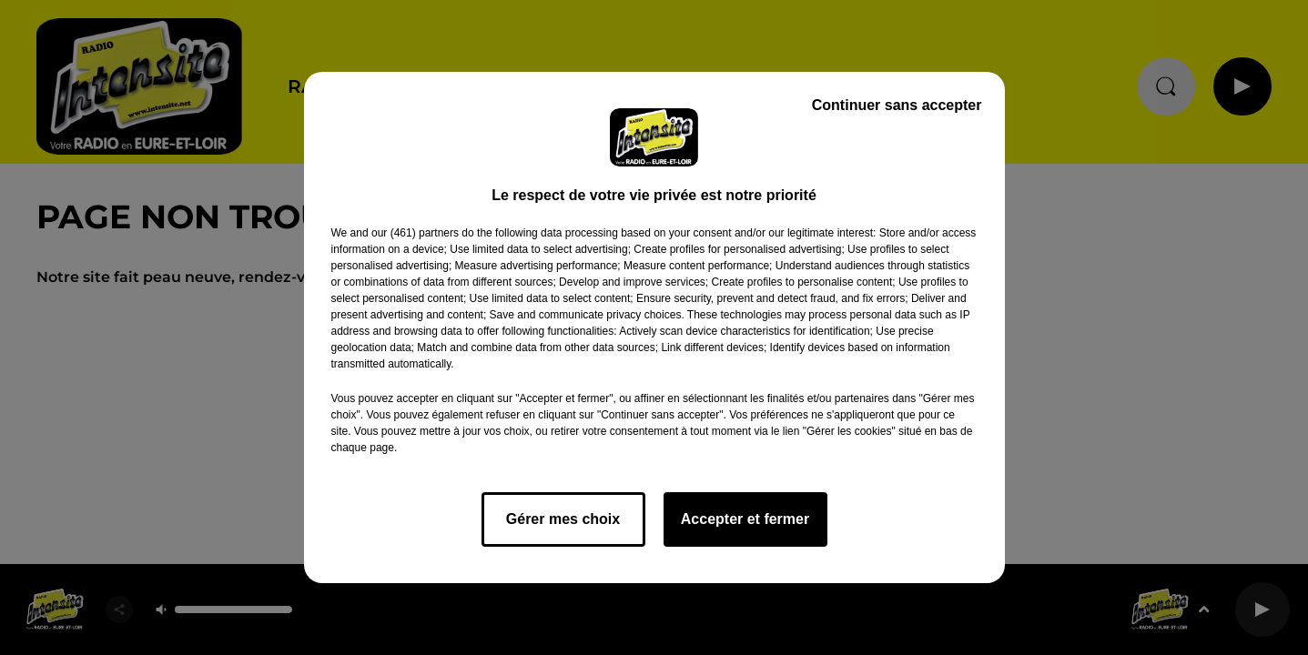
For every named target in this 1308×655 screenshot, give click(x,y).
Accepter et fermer (745, 519)
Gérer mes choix (563, 519)
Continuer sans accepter (897, 105)
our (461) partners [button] (415, 233)
